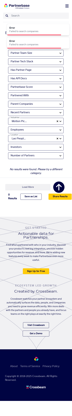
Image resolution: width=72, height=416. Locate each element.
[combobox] (39, 16)
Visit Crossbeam (36, 325)
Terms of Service (30, 366)
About (14, 366)
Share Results (60, 196)
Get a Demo (36, 333)
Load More (28, 187)
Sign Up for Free (36, 271)
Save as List (31, 196)
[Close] (65, 28)
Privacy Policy (51, 366)
